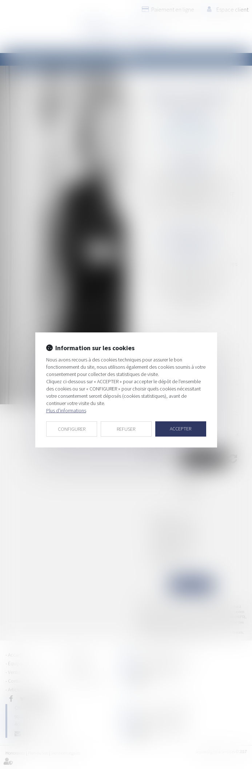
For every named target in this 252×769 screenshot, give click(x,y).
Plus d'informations (66, 410)
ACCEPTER (180, 428)
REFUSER (126, 429)
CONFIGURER (71, 429)
